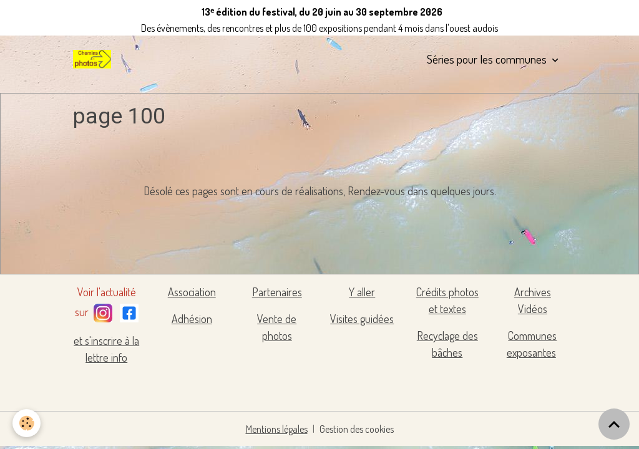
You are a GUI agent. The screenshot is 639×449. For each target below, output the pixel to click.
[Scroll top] (614, 424)
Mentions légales (277, 429)
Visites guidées (362, 319)
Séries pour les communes (488, 59)
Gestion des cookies (357, 429)
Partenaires (277, 292)
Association (192, 292)
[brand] (94, 59)
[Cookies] (26, 423)
